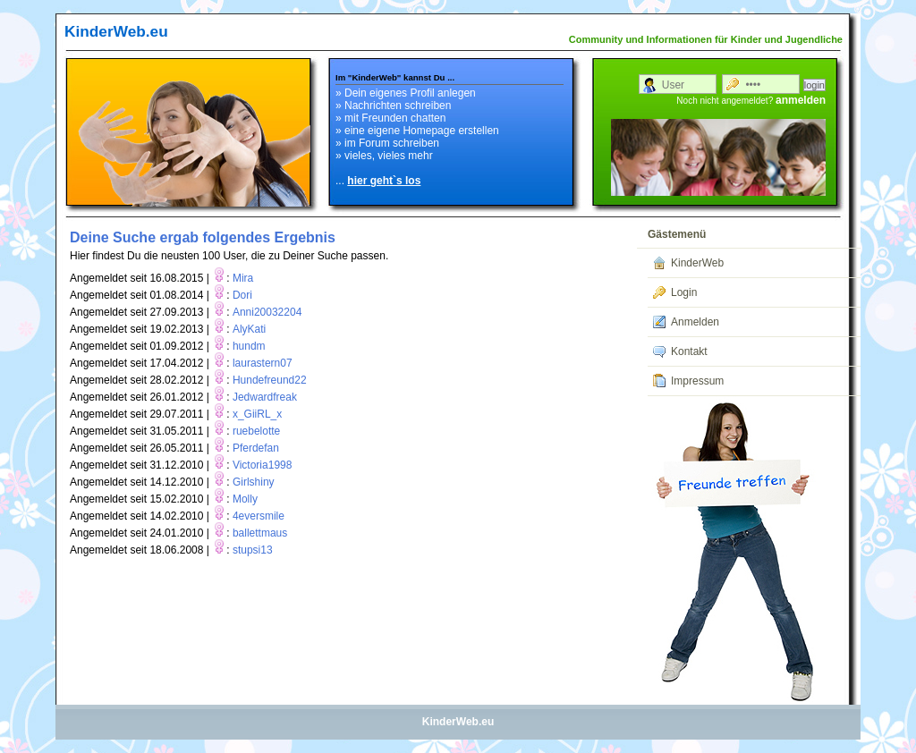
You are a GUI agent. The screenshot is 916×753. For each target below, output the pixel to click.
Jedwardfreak (265, 397)
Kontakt (689, 351)
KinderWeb (697, 263)
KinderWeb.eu (116, 31)
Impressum (697, 381)
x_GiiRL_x (257, 414)
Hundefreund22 (270, 380)
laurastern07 (263, 363)
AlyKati (249, 329)
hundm (249, 346)
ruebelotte (256, 431)
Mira (243, 278)
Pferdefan (256, 448)
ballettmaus (260, 533)
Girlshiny (254, 482)
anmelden (801, 100)
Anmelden (695, 322)
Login (684, 292)
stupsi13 (253, 550)
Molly (245, 499)
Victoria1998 (263, 465)
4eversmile (258, 516)
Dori (242, 295)
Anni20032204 (267, 312)
